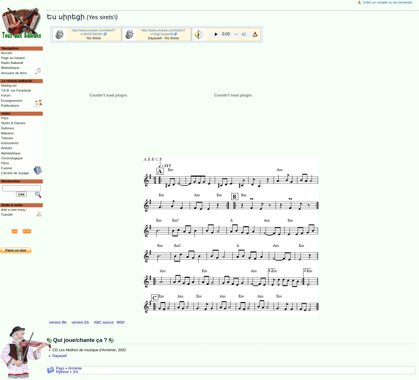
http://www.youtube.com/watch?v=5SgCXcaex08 (163, 32)
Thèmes (7, 138)
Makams (7, 133)
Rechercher (11, 181)
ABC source (104, 322)
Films (5, 163)
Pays (60, 368)
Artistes (6, 148)
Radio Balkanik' (12, 63)
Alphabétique (10, 153)
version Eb (80, 322)
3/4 (75, 372)
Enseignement (11, 100)
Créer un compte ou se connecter (387, 2)
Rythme (62, 372)
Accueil (6, 53)
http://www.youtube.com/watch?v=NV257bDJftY (94, 32)
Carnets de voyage (15, 173)
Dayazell (59, 356)
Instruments (9, 143)
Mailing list (8, 85)
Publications (10, 105)
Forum (5, 95)
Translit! (7, 214)
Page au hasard (12, 58)
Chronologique (12, 158)
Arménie (75, 368)
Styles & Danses (13, 123)
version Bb (57, 322)
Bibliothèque (10, 67)
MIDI (121, 322)
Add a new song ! (14, 209)
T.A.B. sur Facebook (16, 90)
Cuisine (6, 168)
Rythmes (7, 128)
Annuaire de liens (14, 73)
